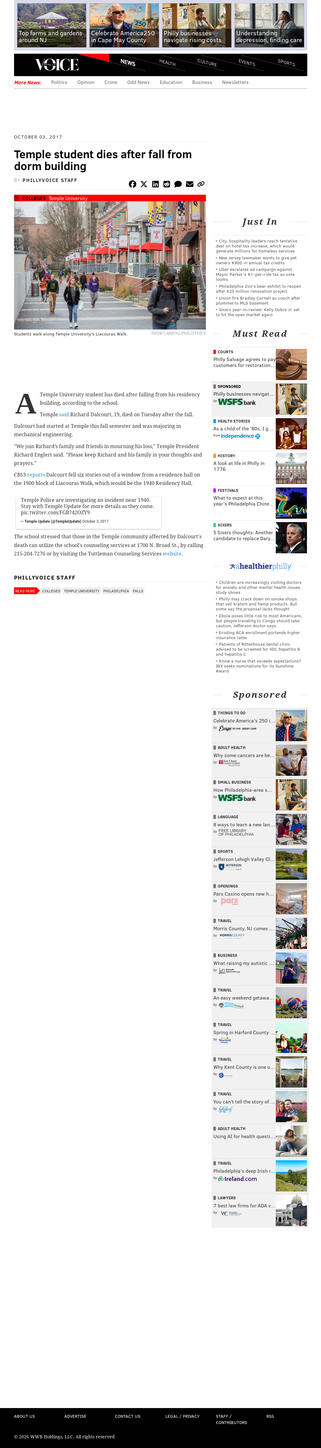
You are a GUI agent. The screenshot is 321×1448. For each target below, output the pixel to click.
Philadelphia (116, 590)
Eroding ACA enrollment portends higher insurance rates (258, 634)
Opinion (86, 82)
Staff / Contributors (231, 1419)
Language (228, 816)
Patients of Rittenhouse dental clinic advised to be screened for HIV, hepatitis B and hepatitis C (258, 649)
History (226, 455)
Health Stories (234, 421)
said (64, 415)
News (127, 62)
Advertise (75, 1416)
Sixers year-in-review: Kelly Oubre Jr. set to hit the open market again (257, 311)
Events (246, 62)
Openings (228, 886)
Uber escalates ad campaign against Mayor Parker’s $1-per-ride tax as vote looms (255, 274)
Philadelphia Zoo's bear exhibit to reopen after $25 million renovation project (258, 288)
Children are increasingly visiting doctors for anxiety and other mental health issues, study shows (259, 587)
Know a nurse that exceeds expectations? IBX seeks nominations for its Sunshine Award (258, 666)
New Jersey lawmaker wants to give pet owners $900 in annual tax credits (256, 260)
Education (171, 82)
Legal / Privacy (182, 1416)
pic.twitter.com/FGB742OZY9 (55, 513)
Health (167, 62)
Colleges (34, 198)
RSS (270, 1416)
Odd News (138, 82)
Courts (225, 352)
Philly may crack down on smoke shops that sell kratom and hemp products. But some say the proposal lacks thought (256, 604)
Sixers (225, 525)
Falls (138, 590)
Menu (24, 65)
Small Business (234, 782)
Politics (59, 82)
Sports (286, 62)
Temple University (68, 198)
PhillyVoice (57, 64)
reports (36, 475)
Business (202, 82)
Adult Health (232, 747)
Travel (225, 920)
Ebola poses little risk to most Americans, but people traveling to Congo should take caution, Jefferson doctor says (259, 621)
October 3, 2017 (95, 521)
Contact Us (127, 1416)
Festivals (228, 490)
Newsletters (235, 82)
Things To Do (232, 713)
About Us (24, 1416)
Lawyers (227, 1198)
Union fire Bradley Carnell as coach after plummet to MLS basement (258, 300)
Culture (207, 62)
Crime (111, 82)
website (172, 554)
